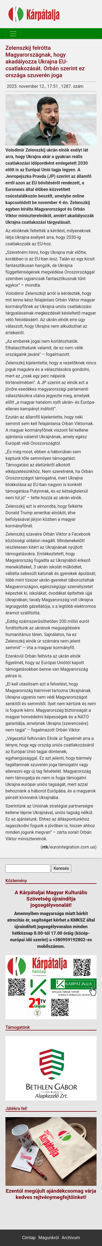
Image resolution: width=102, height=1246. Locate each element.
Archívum (71, 1237)
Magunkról (48, 1237)
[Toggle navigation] (13, 33)
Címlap (29, 1237)
